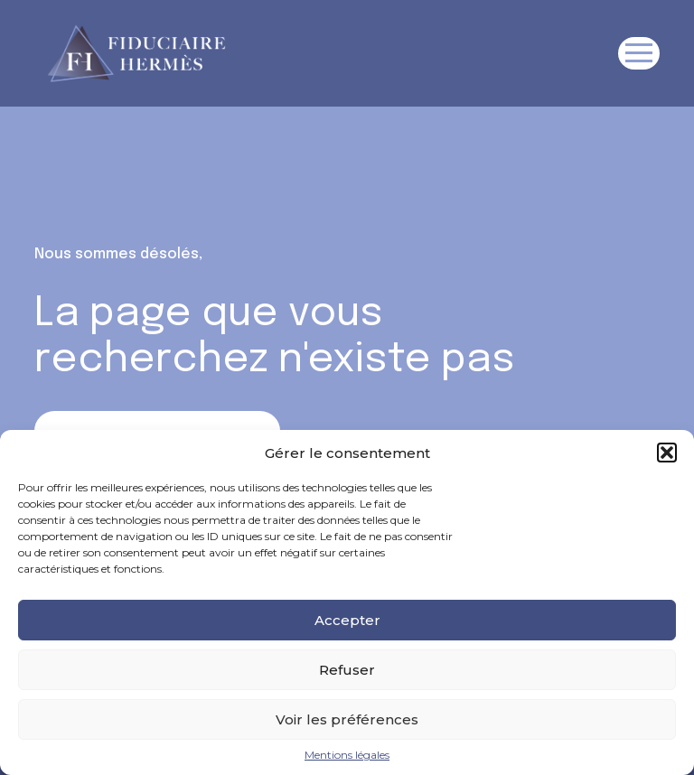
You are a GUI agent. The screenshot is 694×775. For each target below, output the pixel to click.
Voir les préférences (347, 719)
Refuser (347, 669)
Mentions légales (347, 755)
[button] (667, 453)
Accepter (347, 620)
